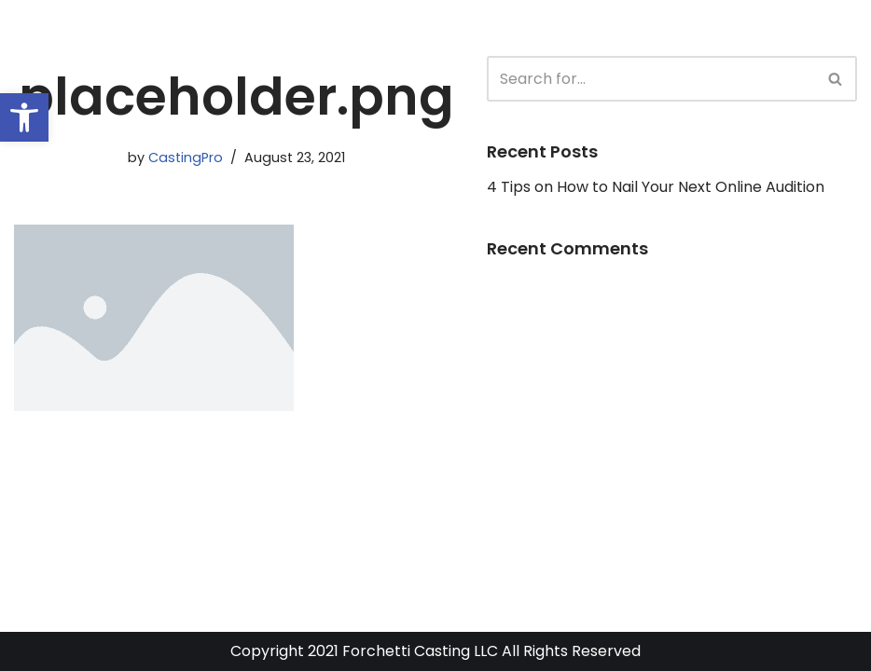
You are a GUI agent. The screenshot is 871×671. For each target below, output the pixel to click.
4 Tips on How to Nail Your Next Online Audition (655, 187)
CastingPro (185, 157)
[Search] (651, 79)
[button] (24, 117)
